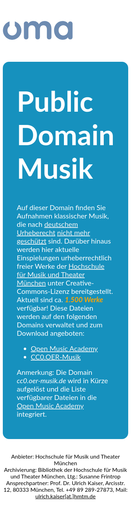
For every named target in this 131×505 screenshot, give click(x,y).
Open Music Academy (64, 348)
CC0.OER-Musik (56, 356)
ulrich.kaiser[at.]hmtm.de (65, 496)
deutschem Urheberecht (47, 228)
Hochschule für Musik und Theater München (60, 274)
